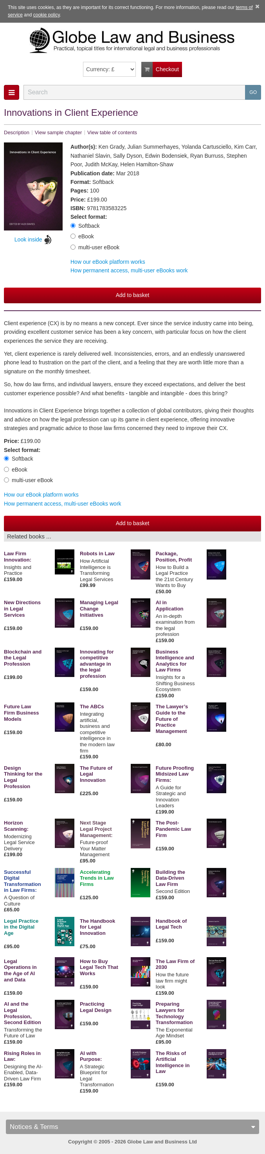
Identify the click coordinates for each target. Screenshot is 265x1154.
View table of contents (112, 132)
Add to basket (133, 295)
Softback (84, 226)
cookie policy (46, 15)
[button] (11, 92)
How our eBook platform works (107, 262)
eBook (82, 236)
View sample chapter (58, 132)
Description (16, 132)
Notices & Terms (132, 1127)
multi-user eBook (94, 247)
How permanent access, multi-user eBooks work (129, 270)
